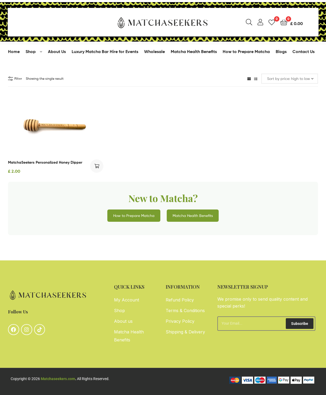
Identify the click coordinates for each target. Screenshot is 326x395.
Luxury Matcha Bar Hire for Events (105, 51)
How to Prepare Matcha (246, 51)
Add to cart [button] (96, 166)
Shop (31, 51)
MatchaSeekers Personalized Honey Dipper (45, 162)
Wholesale (154, 51)
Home (14, 51)
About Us (57, 51)
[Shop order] (289, 79)
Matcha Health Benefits (194, 51)
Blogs (281, 51)
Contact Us (303, 51)
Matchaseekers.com (58, 379)
